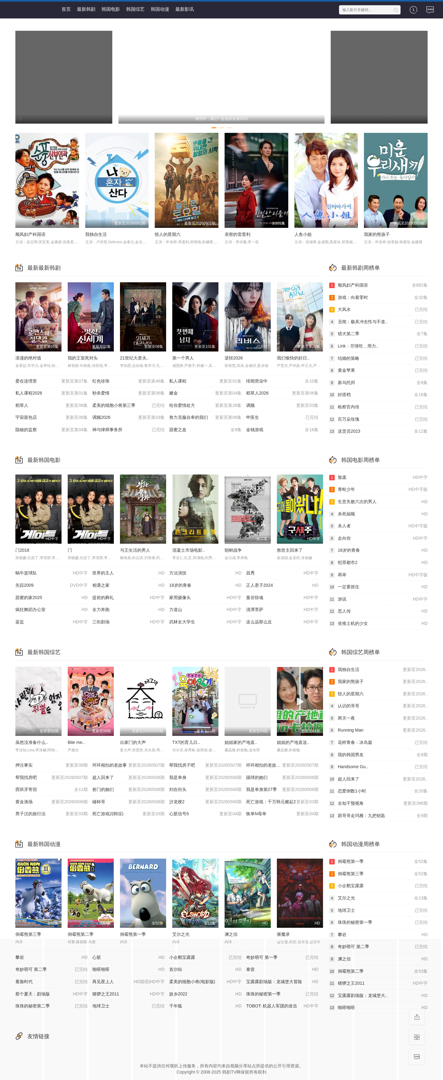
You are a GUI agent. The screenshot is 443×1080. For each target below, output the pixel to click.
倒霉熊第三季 (28, 934)
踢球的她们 (282, 778)
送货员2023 (378, 431)
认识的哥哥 (378, 706)
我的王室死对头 (83, 357)
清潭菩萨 (282, 610)
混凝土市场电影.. (188, 550)
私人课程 (205, 381)
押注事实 (51, 765)
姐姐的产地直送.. (293, 742)
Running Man (378, 730)
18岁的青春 (205, 585)
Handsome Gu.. (378, 767)
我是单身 (205, 778)
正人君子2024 (282, 585)
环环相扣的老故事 (128, 765)
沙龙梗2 (205, 802)
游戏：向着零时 (378, 298)
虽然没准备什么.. (31, 742)
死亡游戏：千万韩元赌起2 (282, 802)
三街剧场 (128, 622)
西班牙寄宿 (51, 790)
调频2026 (128, 418)
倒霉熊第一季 (133, 934)
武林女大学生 (205, 622)
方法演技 (205, 573)
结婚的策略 (378, 358)
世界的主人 (128, 573)
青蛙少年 (378, 489)
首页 (66, 9)
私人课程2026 (51, 393)
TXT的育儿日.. (186, 742)
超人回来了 (128, 778)
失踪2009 (51, 585)
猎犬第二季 (378, 334)
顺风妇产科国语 (30, 234)
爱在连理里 (51, 381)
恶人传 (378, 611)
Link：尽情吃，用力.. (378, 346)
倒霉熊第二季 (81, 934)
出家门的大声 (133, 742)
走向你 (378, 538)
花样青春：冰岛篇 (378, 743)
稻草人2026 (282, 393)
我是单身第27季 (282, 790)
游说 (378, 599)
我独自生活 (96, 234)
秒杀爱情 (128, 393)
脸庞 (378, 477)
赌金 (205, 393)
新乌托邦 (378, 383)
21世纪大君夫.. (134, 357)
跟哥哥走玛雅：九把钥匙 (378, 816)
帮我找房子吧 (205, 765)
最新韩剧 (86, 9)
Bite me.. (76, 742)
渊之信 (231, 934)
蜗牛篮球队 (51, 573)
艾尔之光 (181, 934)
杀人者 (378, 526)
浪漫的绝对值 (28, 357)
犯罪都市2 (378, 563)
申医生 (282, 418)
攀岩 (378, 935)
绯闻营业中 (282, 381)
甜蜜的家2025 (51, 598)
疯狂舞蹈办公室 (51, 610)
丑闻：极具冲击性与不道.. (378, 322)
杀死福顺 (378, 514)
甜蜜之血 (205, 430)
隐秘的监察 (51, 430)
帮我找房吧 (51, 778)
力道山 (205, 610)
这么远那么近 (282, 622)
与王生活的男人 (135, 550)
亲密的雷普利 (237, 234)
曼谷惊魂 (282, 598)
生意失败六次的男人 (378, 502)
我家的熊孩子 (377, 234)
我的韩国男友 (378, 755)
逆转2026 (234, 357)
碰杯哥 (128, 802)
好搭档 (378, 395)
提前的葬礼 (128, 598)
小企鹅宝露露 (378, 886)
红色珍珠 (128, 381)
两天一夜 (378, 718)
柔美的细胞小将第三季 (128, 406)
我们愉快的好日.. (293, 357)
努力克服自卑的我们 (205, 418)
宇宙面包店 (51, 418)
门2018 (22, 550)
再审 (378, 575)
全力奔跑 (128, 610)
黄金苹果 (378, 370)
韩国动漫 (160, 9)
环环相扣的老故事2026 (282, 765)
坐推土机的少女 (378, 624)
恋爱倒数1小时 (378, 791)
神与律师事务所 (128, 430)
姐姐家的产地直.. (241, 742)
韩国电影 (111, 9)
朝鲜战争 (233, 550)
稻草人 (51, 406)
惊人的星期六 (168, 234)
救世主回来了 (290, 550)
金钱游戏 (282, 430)
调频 (282, 406)
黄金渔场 (51, 802)
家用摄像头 (205, 598)
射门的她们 (128, 790)
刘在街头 (205, 790)
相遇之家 (128, 585)
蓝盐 (51, 622)
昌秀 (282, 573)
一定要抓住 (378, 587)
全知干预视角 (378, 803)
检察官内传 (378, 407)
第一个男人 (183, 357)
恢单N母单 (282, 814)
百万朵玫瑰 (378, 419)
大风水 (378, 310)
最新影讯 (184, 9)
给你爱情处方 (205, 406)
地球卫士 (378, 910)
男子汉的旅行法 (51, 814)
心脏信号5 (205, 814)
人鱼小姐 (303, 234)
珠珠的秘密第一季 (378, 922)
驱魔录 (283, 934)
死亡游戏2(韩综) (128, 814)
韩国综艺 (135, 9)
